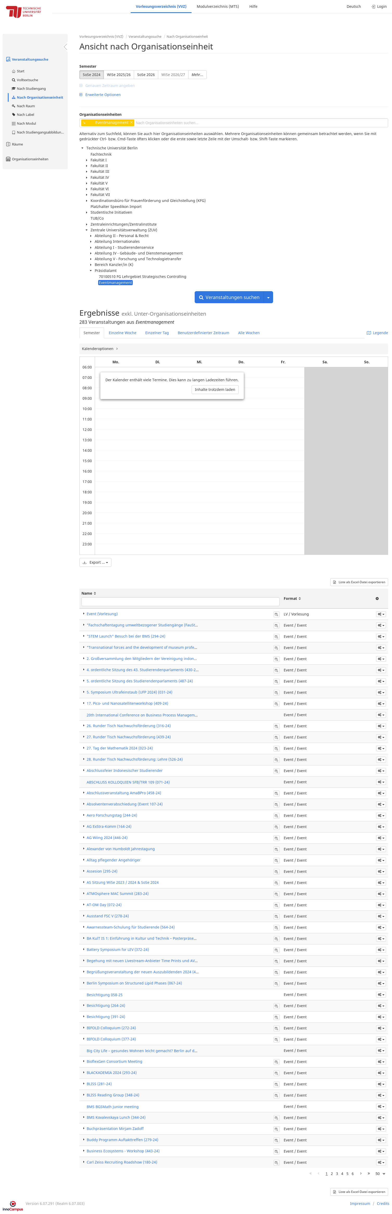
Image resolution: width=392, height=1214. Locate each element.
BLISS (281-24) (99, 1083)
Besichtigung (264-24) (106, 1005)
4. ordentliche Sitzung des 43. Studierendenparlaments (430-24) (143, 669)
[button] (381, 614)
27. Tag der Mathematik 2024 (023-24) (120, 748)
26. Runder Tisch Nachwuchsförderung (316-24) (129, 725)
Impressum (360, 1203)
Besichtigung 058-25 (105, 994)
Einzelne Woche (122, 332)
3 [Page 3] (337, 1173)
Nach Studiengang (28, 88)
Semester (87, 66)
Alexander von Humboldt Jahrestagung (121, 848)
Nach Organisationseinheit (37, 97)
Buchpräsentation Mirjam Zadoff (115, 1128)
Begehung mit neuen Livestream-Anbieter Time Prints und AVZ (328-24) (149, 960)
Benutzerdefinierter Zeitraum (203, 332)
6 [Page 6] (353, 1173)
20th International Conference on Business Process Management (143, 715)
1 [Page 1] (327, 1173)
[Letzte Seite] (368, 1173)
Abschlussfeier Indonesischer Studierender (125, 770)
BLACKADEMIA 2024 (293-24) (112, 1072)
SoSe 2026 (146, 74)
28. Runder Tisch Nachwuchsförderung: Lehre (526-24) (135, 759)
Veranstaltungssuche (26, 59)
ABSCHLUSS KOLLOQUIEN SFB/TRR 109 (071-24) (128, 782)
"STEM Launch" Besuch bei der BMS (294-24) (126, 636)
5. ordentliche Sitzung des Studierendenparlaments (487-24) (140, 680)
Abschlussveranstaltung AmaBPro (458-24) (124, 792)
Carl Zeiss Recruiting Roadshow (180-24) (122, 1162)
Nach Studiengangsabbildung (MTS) (39, 132)
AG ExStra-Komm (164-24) (109, 826)
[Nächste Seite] (361, 1173)
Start (17, 71)
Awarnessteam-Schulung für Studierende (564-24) (131, 927)
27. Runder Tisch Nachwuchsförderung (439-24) (129, 736)
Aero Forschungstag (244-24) (112, 815)
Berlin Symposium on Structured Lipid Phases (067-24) (134, 983)
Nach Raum (23, 106)
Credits (383, 1203)
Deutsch (354, 6)
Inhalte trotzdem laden (215, 389)
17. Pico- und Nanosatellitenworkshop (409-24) (127, 703)
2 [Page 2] (332, 1173)
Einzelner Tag (157, 332)
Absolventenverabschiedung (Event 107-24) (125, 804)
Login (379, 6)
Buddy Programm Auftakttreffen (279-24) (122, 1139)
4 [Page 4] (342, 1173)
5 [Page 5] (347, 1173)
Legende (377, 332)
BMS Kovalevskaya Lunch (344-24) (116, 1117)
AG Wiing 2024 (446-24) (107, 837)
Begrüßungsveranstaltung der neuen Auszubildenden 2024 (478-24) (147, 971)
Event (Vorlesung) (102, 613)
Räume (14, 144)
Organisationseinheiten (26, 159)
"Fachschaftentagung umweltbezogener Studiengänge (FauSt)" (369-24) (150, 624)
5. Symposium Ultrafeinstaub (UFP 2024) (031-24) (129, 692)
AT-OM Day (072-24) (104, 904)
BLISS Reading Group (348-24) (113, 1094)
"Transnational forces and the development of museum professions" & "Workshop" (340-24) (167, 647)
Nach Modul (23, 123)
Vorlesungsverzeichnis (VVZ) (161, 6)
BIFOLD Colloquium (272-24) (111, 1027)
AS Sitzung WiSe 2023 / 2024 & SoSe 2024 (123, 882)
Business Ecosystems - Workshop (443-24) (123, 1150)
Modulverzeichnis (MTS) (218, 6)
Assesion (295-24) (102, 871)
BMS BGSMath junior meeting (113, 1106)
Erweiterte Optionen (100, 94)
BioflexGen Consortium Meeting (114, 1061)
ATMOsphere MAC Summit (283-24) (118, 893)
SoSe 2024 (91, 74)
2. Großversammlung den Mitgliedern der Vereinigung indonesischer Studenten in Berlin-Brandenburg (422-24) (185, 658)
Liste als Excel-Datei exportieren (359, 582)
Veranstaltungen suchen (229, 297)
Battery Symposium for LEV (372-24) (118, 949)
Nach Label (22, 114)
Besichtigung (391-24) (106, 1016)
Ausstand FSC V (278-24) (108, 915)
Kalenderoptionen (98, 348)
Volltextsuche (24, 80)
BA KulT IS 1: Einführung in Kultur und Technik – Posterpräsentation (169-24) (154, 938)
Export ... (95, 562)
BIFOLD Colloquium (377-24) (111, 1039)
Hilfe (253, 6)
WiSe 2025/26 (119, 74)
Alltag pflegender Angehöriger (114, 859)
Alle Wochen (249, 332)
